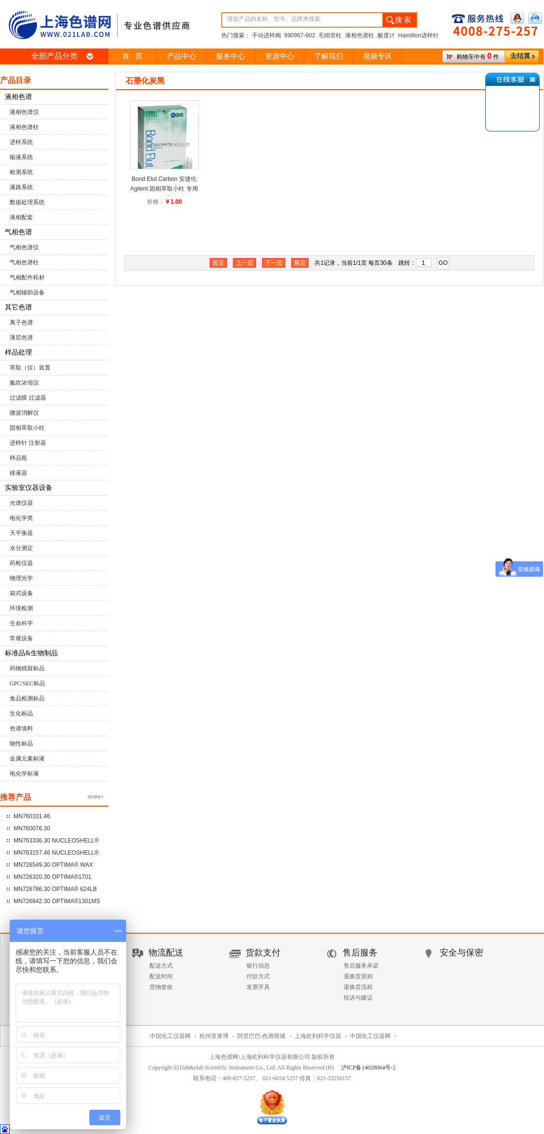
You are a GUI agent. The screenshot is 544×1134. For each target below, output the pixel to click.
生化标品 (21, 713)
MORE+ (95, 796)
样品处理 (18, 352)
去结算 (520, 56)
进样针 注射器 (28, 442)
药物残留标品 (27, 668)
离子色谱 (21, 322)
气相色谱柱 (24, 262)
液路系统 (21, 187)
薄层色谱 (21, 337)
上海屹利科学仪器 (318, 1036)
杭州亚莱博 (214, 1036)
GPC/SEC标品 (27, 683)
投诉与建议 (358, 997)
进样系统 (21, 142)
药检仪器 (21, 563)
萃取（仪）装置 (30, 367)
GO (443, 262)
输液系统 (21, 157)
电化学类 (21, 518)
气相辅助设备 (27, 292)
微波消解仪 (24, 412)
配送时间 (161, 976)
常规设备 (21, 638)
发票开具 (258, 987)
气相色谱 (18, 232)
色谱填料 (21, 728)
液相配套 (21, 217)
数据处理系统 (27, 202)
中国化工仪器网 (170, 1036)
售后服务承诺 (361, 965)
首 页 (132, 56)
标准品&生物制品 (31, 653)
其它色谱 (18, 307)
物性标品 (21, 743)
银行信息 (258, 965)
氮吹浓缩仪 (24, 382)
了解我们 (328, 56)
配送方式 (161, 965)
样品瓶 (18, 457)
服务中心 (230, 56)
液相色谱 (18, 96)
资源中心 (279, 56)
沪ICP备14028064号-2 (368, 1067)
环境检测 (21, 608)
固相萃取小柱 (27, 427)
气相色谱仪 (24, 247)
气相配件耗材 (27, 277)
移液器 (18, 473)
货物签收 (161, 987)
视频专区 (377, 56)
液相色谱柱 (24, 127)
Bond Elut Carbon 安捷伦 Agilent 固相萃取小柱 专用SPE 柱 (164, 189)
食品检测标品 (27, 698)
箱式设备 (21, 593)
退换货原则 (358, 976)
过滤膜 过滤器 (28, 397)
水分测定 (21, 548)
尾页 (300, 262)
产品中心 (181, 56)
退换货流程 (358, 987)
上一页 (244, 262)
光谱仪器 (21, 503)
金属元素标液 (27, 758)
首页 (218, 262)
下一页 (273, 262)
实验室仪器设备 (28, 487)
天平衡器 (21, 533)
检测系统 (21, 172)
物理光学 (21, 578)
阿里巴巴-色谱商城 (261, 1036)
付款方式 (258, 976)
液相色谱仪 (24, 112)
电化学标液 (24, 773)
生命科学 (21, 623)
